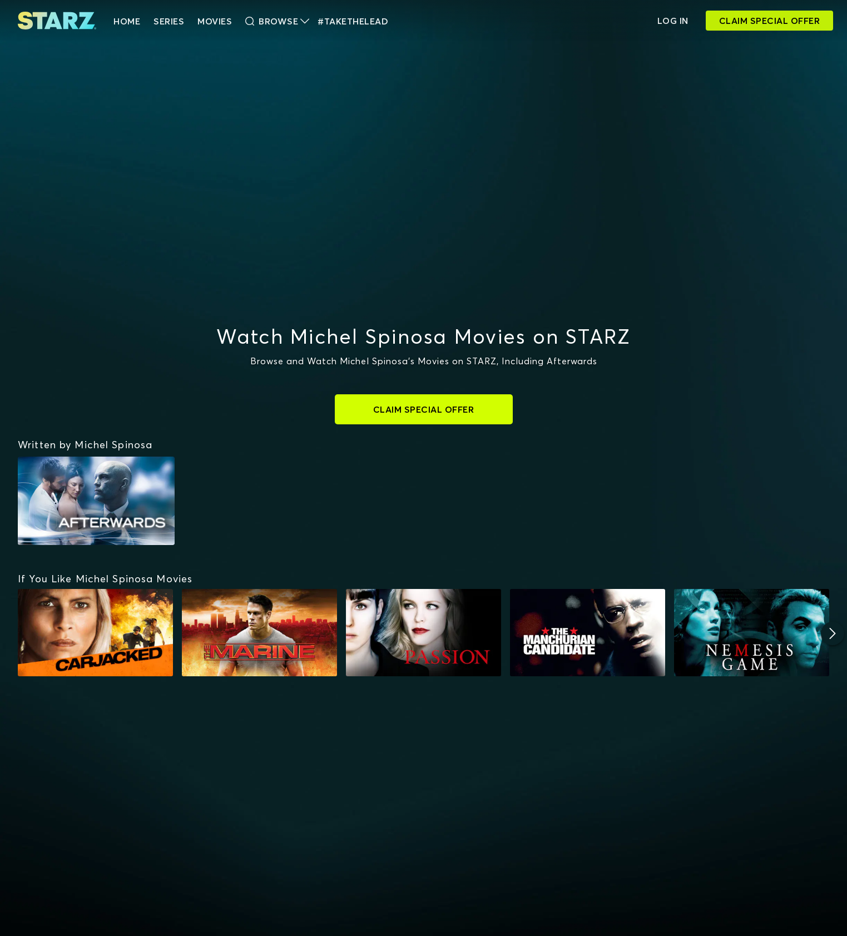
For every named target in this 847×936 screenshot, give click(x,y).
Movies (214, 21)
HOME (126, 21)
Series (168, 21)
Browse (277, 21)
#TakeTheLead (353, 21)
